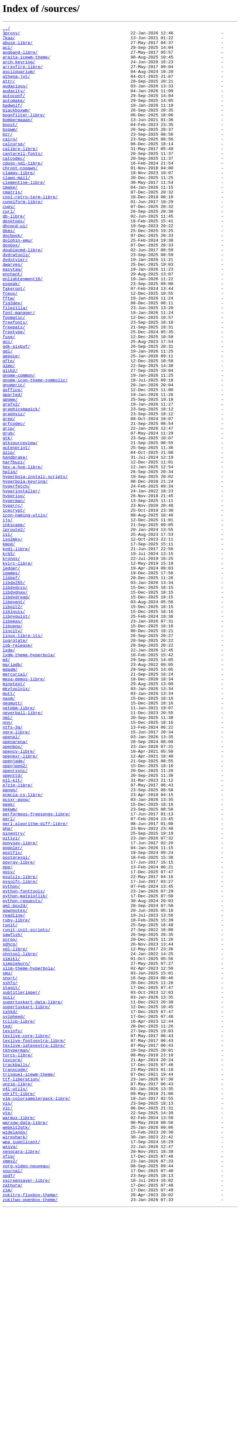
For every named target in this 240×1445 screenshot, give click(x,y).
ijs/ (8, 619)
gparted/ (13, 468)
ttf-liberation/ (21, 1290)
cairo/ (10, 162)
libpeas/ (13, 740)
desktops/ (14, 260)
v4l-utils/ (15, 1302)
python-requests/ (23, 1076)
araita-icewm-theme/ (26, 64)
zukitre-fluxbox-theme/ (30, 1429)
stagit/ (11, 1180)
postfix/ (13, 1018)
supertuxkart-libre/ (26, 1203)
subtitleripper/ (21, 1186)
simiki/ (11, 1145)
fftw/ (9, 353)
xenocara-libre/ (21, 1377)
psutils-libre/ (20, 1047)
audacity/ (14, 104)
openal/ (11, 879)
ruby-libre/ (16, 1099)
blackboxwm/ (16, 127)
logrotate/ (15, 764)
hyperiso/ (14, 590)
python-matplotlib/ (25, 1070)
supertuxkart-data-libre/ (33, 1197)
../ (6, 29)
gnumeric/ (14, 457)
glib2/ (10, 440)
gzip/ (9, 538)
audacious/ (15, 98)
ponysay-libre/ (20, 1007)
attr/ (9, 92)
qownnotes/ (15, 1087)
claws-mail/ (16, 208)
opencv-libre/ (19, 897)
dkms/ (9, 272)
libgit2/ (13, 723)
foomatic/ (14, 376)
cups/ (9, 243)
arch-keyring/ (19, 69)
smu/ (8, 1163)
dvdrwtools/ (16, 301)
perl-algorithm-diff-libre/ (35, 983)
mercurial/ (15, 804)
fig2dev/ (13, 359)
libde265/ (14, 694)
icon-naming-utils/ (25, 613)
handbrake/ (15, 544)
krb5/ (9, 659)
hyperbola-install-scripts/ (35, 567)
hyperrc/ (13, 602)
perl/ (9, 978)
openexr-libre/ (20, 902)
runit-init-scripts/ (26, 1111)
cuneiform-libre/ (23, 237)
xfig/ (9, 1383)
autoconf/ (14, 110)
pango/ (10, 943)
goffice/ (13, 463)
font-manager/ (19, 370)
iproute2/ (14, 630)
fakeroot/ (14, 341)
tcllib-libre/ (19, 1221)
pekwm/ (10, 966)
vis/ (8, 1319)
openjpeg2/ (15, 914)
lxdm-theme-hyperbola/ (29, 781)
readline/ (14, 1093)
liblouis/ (14, 729)
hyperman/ (14, 596)
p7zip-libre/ (18, 937)
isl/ (8, 636)
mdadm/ (10, 798)
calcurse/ (14, 168)
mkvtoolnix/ (16, 821)
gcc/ (8, 405)
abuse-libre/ (18, 46)
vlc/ (8, 1325)
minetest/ (14, 816)
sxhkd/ (10, 1209)
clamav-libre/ (19, 202)
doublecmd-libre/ (23, 295)
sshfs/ (10, 1174)
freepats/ (14, 387)
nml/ (8, 856)
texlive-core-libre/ (26, 1238)
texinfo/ (13, 1232)
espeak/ (11, 335)
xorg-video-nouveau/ (26, 1394)
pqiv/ (9, 1041)
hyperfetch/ (16, 578)
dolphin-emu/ (18, 283)
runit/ (10, 1105)
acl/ (8, 52)
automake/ (14, 116)
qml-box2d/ (15, 1082)
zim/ (8, 1423)
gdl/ (8, 416)
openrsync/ (15, 920)
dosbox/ (11, 289)
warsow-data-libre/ (25, 1342)
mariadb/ (13, 792)
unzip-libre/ (18, 1296)
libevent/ (14, 717)
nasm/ (9, 833)
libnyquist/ (16, 735)
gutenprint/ (16, 532)
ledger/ (11, 677)
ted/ (8, 1226)
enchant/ (13, 324)
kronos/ (11, 665)
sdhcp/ (10, 1128)
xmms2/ (10, 1388)
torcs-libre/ (18, 1261)
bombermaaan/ (18, 139)
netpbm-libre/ (19, 845)
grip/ (9, 509)
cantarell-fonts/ (23, 179)
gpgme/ (10, 474)
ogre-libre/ (16, 873)
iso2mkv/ (13, 642)
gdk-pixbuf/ (16, 411)
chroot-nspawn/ (20, 197)
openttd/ (13, 926)
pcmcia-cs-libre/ (23, 949)
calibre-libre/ (20, 173)
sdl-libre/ (15, 1134)
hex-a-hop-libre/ (23, 555)
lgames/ (11, 683)
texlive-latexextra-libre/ (34, 1249)
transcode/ (15, 1278)
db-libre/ (14, 254)
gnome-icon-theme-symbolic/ (35, 451)
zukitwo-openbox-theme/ (30, 1435)
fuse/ (9, 399)
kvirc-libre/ (18, 671)
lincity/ (13, 752)
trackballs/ (16, 1273)
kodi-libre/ (16, 654)
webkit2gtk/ (16, 1348)
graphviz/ (14, 492)
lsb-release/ (18, 769)
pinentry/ (14, 995)
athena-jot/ (16, 87)
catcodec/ (14, 185)
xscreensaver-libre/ (26, 1411)
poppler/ (13, 1012)
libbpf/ (11, 688)
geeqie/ (11, 422)
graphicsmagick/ (21, 486)
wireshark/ (15, 1359)
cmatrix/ (13, 226)
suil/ (9, 1192)
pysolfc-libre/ (20, 1053)
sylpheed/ (14, 1215)
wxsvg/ (10, 1371)
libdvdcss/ (15, 700)
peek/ (9, 960)
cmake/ (10, 220)
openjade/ (14, 908)
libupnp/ (13, 746)
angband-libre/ (20, 58)
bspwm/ (10, 150)
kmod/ (9, 648)
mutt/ (9, 827)
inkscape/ (14, 625)
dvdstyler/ (15, 307)
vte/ (8, 1330)
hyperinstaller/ (21, 584)
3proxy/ (11, 35)
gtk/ (8, 521)
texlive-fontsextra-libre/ (34, 1244)
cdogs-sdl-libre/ (23, 191)
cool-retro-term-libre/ (30, 231)
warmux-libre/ (19, 1336)
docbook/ (13, 278)
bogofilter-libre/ (24, 133)
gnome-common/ (19, 445)
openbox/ (13, 891)
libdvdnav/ (15, 706)
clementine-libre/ (24, 214)
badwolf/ (13, 121)
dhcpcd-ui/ (15, 266)
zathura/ (13, 1417)
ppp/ (8, 1035)
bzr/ (8, 156)
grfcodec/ (14, 503)
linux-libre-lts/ (23, 758)
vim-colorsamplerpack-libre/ (36, 1313)
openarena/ (15, 885)
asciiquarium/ (19, 81)
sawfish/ (13, 1116)
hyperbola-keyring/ (25, 573)
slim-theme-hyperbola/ (29, 1157)
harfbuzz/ (14, 549)
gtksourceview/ (20, 526)
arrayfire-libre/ (23, 75)
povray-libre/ (19, 1030)
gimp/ (9, 434)
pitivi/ (11, 1001)
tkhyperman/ (16, 1255)
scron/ (10, 1122)
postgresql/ (16, 1024)
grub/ (9, 515)
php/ (8, 989)
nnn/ (8, 862)
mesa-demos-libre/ (24, 810)
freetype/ (14, 393)
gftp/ (9, 428)
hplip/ (10, 561)
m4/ (6, 787)
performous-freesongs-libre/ (36, 972)
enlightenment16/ (23, 330)
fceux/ (10, 347)
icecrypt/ (14, 607)
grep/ (9, 497)
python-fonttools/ (24, 1064)
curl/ (9, 249)
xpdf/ (9, 1406)
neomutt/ (13, 839)
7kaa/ (9, 40)
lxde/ (9, 775)
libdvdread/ (16, 711)
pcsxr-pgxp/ (16, 954)
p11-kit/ (13, 931)
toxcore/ (13, 1267)
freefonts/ (15, 382)
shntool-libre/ (20, 1140)
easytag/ (13, 318)
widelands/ (15, 1354)
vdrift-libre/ (19, 1307)
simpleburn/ (16, 1151)
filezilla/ (15, 364)
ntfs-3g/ (13, 868)
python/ (11, 1059)
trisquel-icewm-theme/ (29, 1284)
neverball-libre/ (23, 850)
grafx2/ (11, 480)
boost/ (10, 145)
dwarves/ (13, 312)
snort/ (10, 1168)
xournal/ (13, 1400)
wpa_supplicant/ (21, 1365)
